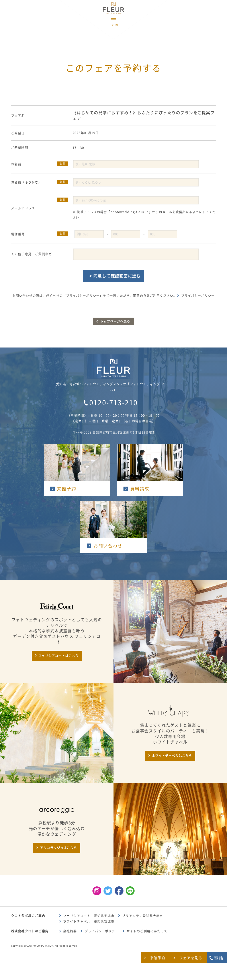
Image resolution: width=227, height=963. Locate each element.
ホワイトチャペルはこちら (172, 755)
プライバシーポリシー (198, 295)
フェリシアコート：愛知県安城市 (88, 915)
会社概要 (70, 931)
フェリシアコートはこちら (58, 655)
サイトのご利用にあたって (147, 931)
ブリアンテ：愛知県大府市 (142, 915)
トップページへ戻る (115, 321)
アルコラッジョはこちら (58, 847)
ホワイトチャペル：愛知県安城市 (88, 921)
